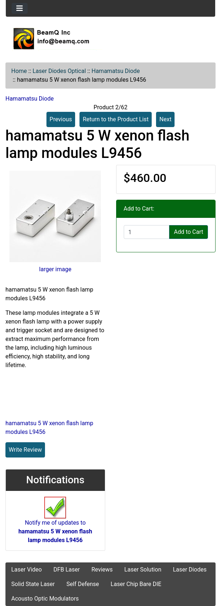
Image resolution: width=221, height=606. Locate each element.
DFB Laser (66, 569)
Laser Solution (142, 569)
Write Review (25, 449)
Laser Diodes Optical (59, 71)
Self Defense (82, 584)
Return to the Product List (115, 119)
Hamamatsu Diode (115, 71)
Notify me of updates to (55, 524)
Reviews (102, 569)
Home (19, 71)
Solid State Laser (33, 584)
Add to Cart (188, 231)
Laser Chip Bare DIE (136, 584)
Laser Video (26, 569)
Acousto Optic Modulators (45, 598)
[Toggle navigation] (20, 8)
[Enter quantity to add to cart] (147, 232)
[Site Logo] (110, 38)
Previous (61, 119)
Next (165, 119)
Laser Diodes (189, 569)
